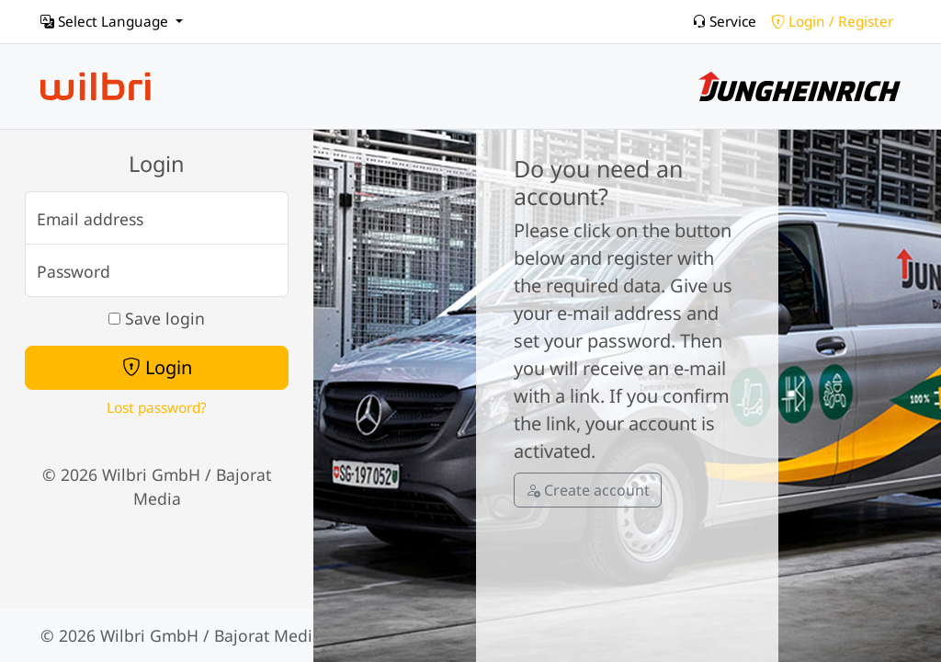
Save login (156, 318)
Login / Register (832, 21)
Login (157, 367)
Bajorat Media (268, 635)
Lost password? (157, 407)
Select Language (106, 21)
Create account (588, 490)
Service (724, 21)
